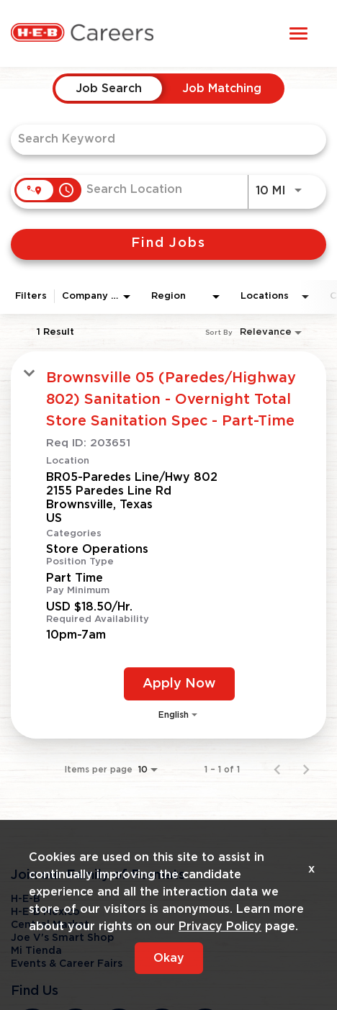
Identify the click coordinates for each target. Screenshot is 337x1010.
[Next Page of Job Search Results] (306, 769)
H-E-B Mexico (45, 912)
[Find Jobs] (168, 244)
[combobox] (161, 139)
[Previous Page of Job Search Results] (277, 769)
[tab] (108, 88)
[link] (168, 544)
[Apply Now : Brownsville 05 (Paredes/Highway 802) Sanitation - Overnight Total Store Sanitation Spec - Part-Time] (179, 683)
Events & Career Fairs (66, 964)
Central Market (50, 925)
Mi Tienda (36, 951)
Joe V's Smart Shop (62, 938)
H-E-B (25, 899)
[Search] (168, 244)
